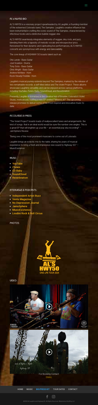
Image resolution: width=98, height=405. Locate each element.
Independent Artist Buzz (26, 195)
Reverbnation (20, 177)
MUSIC (30, 389)
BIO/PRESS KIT (43, 389)
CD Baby (17, 170)
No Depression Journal (25, 202)
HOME (20, 389)
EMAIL (49, 377)
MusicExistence (21, 209)
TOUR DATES (59, 389)
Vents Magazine (21, 199)
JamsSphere (19, 206)
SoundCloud (19, 174)
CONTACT (72, 389)
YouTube (17, 163)
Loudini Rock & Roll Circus (27, 213)
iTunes (16, 167)
